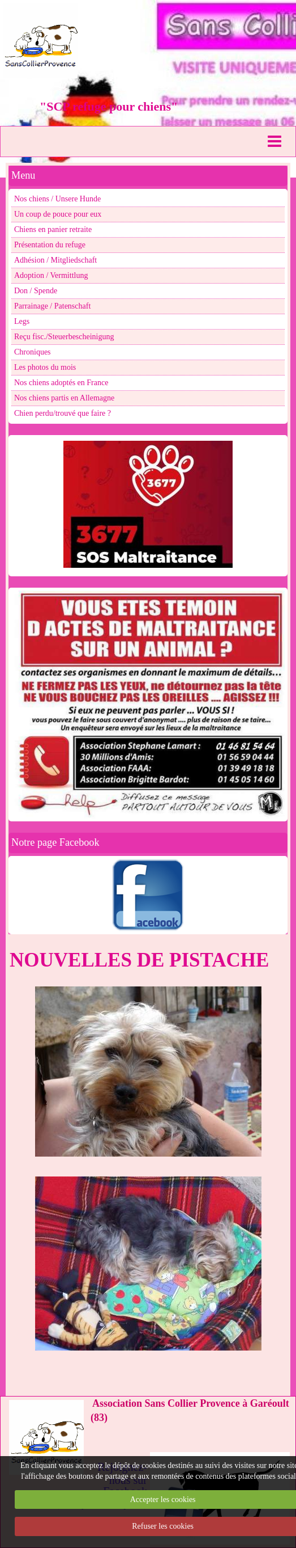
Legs (21, 321)
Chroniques (32, 352)
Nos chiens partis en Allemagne (64, 398)
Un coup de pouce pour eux (57, 214)
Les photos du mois (45, 367)
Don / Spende (35, 290)
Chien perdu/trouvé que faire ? (62, 413)
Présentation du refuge (49, 245)
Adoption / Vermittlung (51, 275)
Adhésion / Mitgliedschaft (55, 260)
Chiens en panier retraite (53, 229)
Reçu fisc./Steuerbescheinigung (64, 336)
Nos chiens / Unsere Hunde (57, 199)
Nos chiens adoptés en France (61, 382)
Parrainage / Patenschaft (52, 306)
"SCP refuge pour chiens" (109, 106)
